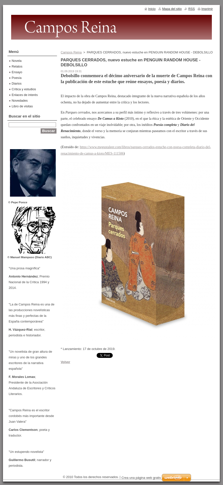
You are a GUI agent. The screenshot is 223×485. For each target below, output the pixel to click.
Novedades (20, 100)
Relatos (17, 66)
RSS (191, 9)
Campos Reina (71, 52)
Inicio (152, 9)
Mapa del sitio (172, 9)
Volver (65, 362)
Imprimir (207, 9)
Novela (17, 61)
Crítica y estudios (24, 89)
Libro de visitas (22, 106)
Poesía (17, 78)
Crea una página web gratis (141, 478)
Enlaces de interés (25, 95)
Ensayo (17, 72)
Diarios (17, 83)
